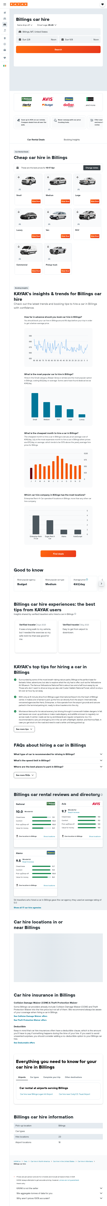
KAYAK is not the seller (60, 1188)
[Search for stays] (4, 18)
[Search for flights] (4, 13)
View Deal (36, 201)
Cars (25, 1161)
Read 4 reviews (73, 812)
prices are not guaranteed (69, 1180)
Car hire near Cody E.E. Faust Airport (74, 1094)
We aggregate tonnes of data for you (60, 1193)
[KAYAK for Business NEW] (4, 50)
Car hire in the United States (63, 1161)
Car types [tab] (34, 1077)
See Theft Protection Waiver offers (30, 1020)
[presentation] (75, 614)
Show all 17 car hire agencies (27, 907)
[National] (51, 804)
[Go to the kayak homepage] (18, 4)
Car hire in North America (40, 1161)
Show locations (49, 836)
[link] (58, 553)
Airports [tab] (22, 1077)
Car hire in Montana (85, 1161)
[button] (5, 4)
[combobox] (25, 25)
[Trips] (4, 58)
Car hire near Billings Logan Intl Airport (36, 1094)
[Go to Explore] (4, 38)
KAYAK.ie (17, 1161)
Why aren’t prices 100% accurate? (60, 1198)
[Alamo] (51, 853)
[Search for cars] (4, 24)
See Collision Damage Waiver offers (30, 1016)
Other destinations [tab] (73, 1077)
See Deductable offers (24, 1042)
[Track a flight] (4, 44)
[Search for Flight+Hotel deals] (4, 30)
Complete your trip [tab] (51, 1077)
